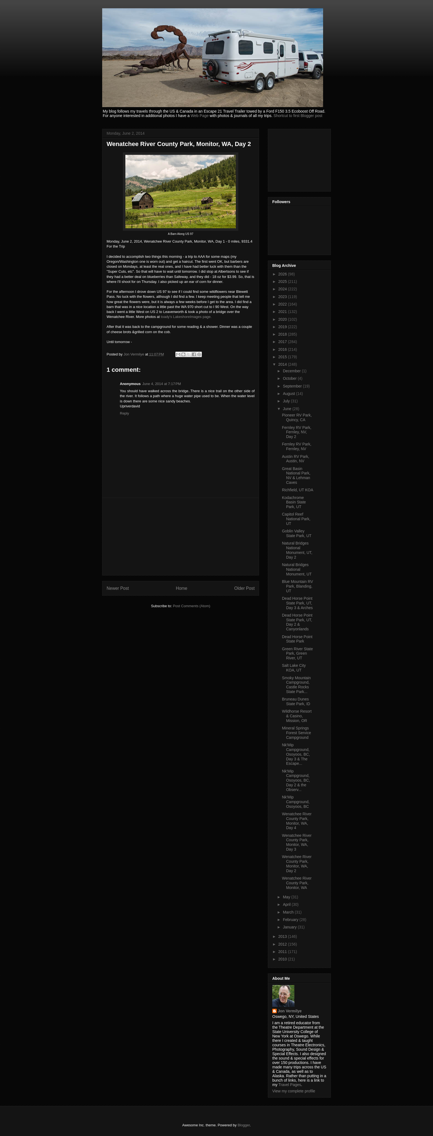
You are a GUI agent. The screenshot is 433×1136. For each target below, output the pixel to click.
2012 (283, 944)
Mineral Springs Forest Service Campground (296, 733)
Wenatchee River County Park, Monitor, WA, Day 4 (296, 821)
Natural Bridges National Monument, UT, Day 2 (297, 550)
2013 (283, 936)
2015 (283, 357)
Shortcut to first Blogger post (297, 115)
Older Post (244, 588)
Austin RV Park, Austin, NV (295, 458)
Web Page (199, 115)
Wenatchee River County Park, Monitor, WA (296, 883)
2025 (283, 281)
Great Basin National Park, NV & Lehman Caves (296, 475)
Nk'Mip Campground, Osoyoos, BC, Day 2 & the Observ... (296, 780)
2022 (283, 304)
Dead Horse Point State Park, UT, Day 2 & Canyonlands (297, 622)
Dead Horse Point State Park (297, 639)
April (287, 904)
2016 (283, 349)
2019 (283, 327)
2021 (283, 311)
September (293, 386)
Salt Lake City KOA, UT (294, 667)
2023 (283, 296)
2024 (283, 289)
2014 (283, 364)
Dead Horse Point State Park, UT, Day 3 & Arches (297, 603)
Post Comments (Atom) (191, 606)
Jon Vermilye (290, 1011)
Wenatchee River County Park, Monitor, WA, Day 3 (296, 842)
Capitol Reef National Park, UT (296, 519)
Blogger (243, 1125)
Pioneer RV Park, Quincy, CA (297, 417)
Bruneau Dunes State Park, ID (296, 701)
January (290, 927)
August (289, 393)
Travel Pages (289, 1084)
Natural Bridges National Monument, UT (297, 569)
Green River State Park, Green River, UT (297, 653)
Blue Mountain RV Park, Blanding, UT (297, 586)
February (291, 919)
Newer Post (118, 588)
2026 (283, 274)
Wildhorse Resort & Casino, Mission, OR (296, 716)
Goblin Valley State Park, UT (296, 533)
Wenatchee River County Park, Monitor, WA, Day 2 (296, 863)
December (292, 371)
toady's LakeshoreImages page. (186, 317)
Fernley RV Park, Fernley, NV (296, 446)
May (287, 897)
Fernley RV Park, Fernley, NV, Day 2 (296, 432)
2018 (283, 334)
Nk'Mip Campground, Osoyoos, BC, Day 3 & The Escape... (296, 754)
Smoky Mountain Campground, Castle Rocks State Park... (296, 685)
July (287, 401)
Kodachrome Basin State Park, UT (294, 502)
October (290, 378)
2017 (283, 341)
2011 (283, 951)
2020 (283, 319)
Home (182, 588)
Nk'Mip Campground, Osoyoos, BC (296, 802)
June (287, 409)
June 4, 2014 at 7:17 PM (161, 384)
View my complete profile (293, 1091)
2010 (283, 959)
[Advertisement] (180, 536)
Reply (124, 413)
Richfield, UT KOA (297, 490)
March (289, 912)
